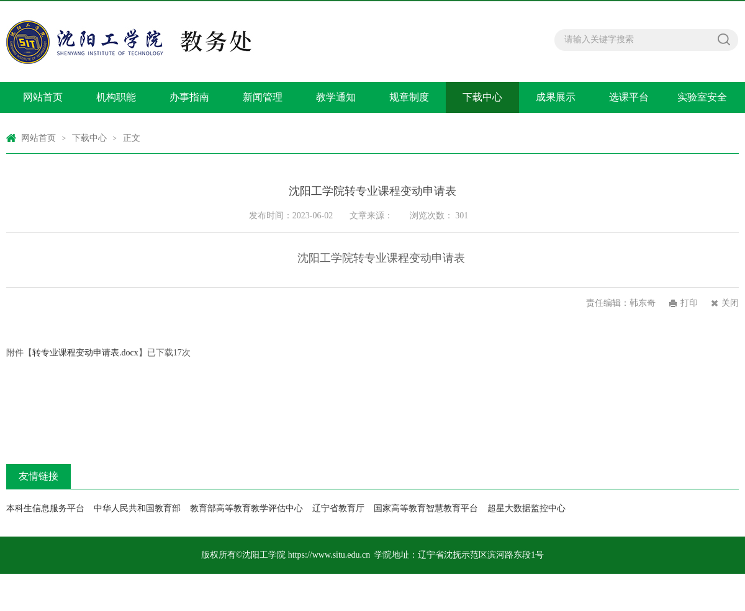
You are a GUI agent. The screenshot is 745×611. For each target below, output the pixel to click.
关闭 (730, 303)
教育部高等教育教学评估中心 (246, 508)
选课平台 (629, 97)
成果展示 (556, 97)
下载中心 (482, 97)
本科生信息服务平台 (45, 508)
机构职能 (116, 97)
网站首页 (43, 97)
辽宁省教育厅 (338, 508)
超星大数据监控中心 (526, 508)
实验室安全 (702, 97)
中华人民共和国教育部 (137, 508)
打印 (689, 303)
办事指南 (189, 97)
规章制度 (409, 97)
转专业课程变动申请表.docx (85, 352)
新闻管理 (262, 97)
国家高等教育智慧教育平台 (426, 508)
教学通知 (336, 97)
